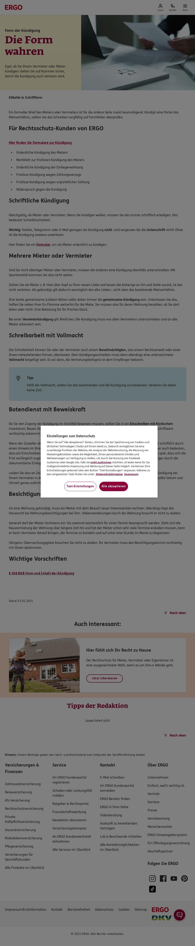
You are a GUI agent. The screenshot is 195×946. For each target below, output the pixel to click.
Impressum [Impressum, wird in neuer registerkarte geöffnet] (131, 474)
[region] (99, 462)
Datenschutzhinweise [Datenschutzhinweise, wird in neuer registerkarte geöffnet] (109, 474)
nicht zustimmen (100, 462)
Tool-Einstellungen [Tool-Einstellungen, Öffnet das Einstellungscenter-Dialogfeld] (80, 486)
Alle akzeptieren (114, 486)
